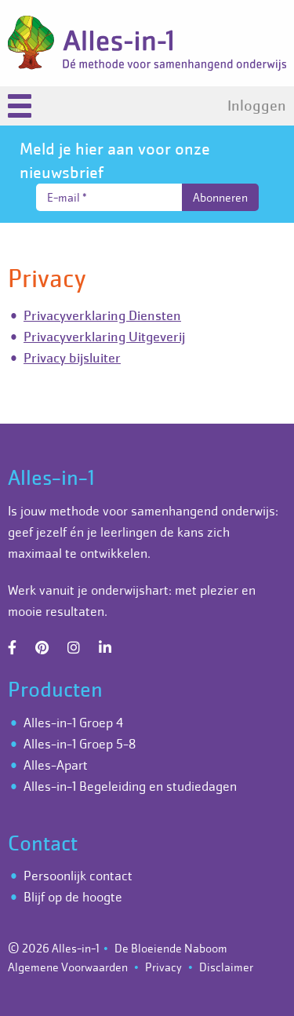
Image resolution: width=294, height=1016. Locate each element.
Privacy (163, 967)
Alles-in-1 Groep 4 (73, 722)
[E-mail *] (109, 197)
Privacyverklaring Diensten (102, 315)
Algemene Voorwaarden (68, 967)
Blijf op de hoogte (73, 897)
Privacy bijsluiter (72, 358)
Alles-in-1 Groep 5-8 (80, 744)
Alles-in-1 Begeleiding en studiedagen (130, 786)
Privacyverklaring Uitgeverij (104, 336)
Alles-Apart (56, 765)
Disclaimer (226, 967)
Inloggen (256, 106)
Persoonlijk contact (78, 875)
